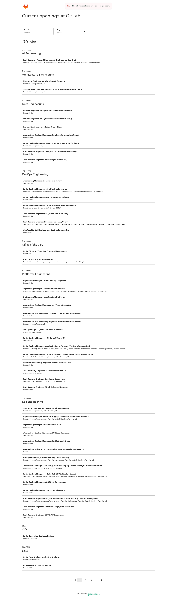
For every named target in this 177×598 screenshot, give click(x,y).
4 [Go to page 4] (97, 580)
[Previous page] (75, 580)
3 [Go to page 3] (91, 580)
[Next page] (101, 580)
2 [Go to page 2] (85, 580)
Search (26, 30)
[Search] (37, 33)
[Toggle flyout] (84, 31)
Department (61, 30)
